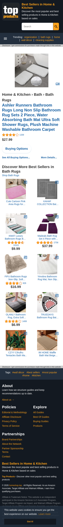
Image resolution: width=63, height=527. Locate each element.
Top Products (8, 476)
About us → (8, 399)
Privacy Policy (9, 421)
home (57, 37)
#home (26, 375)
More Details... (49, 157)
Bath (38, 94)
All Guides (38, 412)
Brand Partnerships (12, 439)
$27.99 (7, 139)
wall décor (26, 40)
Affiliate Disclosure (11, 417)
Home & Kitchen (16, 94)
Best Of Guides (41, 417)
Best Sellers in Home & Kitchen (24, 463)
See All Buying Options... (16, 157)
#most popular (49, 372)
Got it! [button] (30, 521)
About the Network (11, 444)
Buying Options (16, 148)
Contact (6, 456)
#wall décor (18, 372)
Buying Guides (41, 421)
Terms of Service (10, 425)
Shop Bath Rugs (10, 175)
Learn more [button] (45, 514)
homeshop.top (15, 485)
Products (38, 425)
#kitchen (36, 375)
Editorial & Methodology (14, 412)
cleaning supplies (45, 40)
